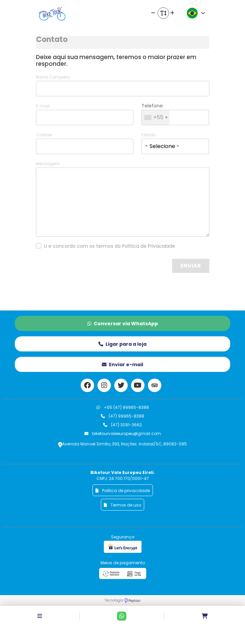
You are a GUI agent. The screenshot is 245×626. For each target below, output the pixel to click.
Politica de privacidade (122, 490)
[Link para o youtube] (138, 385)
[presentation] (120, 272)
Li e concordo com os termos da (109, 246)
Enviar (190, 266)
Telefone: (152, 105)
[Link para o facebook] (87, 385)
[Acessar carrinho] (205, 616)
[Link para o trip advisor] (154, 385)
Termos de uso (122, 505)
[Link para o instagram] (104, 385)
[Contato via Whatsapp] (121, 616)
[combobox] (155, 117)
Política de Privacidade (148, 246)
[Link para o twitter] (121, 385)
